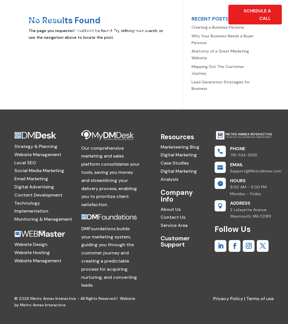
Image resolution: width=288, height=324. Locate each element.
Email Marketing (31, 179)
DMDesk (116, 10)
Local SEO (25, 163)
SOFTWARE (143, 10)
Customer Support (175, 241)
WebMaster (87, 10)
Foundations (178, 10)
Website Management (37, 155)
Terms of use (259, 299)
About (113, 32)
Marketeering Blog (180, 147)
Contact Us (173, 217)
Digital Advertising (34, 187)
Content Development (38, 195)
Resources (86, 32)
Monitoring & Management (43, 219)
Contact (138, 32)
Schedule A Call (257, 14)
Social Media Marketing (39, 171)
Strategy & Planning (35, 146)
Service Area (174, 225)
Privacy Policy (228, 299)
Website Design (31, 244)
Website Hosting (32, 252)
